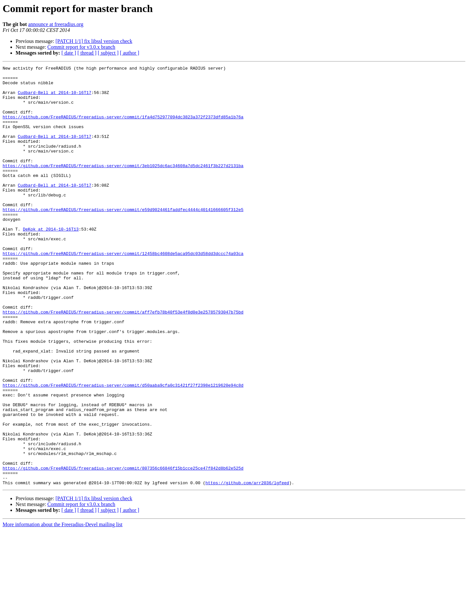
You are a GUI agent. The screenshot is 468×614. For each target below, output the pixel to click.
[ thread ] (87, 53)
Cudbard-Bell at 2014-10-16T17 (54, 98)
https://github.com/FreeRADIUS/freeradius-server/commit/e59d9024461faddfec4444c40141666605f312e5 (123, 239)
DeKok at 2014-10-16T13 (51, 262)
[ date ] (68, 53)
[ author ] (129, 53)
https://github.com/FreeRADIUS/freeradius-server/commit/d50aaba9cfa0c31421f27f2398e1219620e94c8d (123, 449)
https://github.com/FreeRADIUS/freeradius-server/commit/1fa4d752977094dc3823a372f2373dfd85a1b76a (123, 127)
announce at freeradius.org (56, 24)
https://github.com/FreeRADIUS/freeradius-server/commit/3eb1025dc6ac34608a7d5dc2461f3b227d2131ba (123, 186)
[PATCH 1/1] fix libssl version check (94, 41)
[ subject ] (108, 53)
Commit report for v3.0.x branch (81, 47)
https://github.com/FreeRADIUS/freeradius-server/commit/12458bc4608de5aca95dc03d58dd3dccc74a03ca (123, 291)
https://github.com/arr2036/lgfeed (247, 566)
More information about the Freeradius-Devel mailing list (63, 608)
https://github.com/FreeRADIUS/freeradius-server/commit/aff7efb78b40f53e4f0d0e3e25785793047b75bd (123, 362)
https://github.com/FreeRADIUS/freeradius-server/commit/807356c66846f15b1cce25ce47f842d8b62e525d (123, 549)
